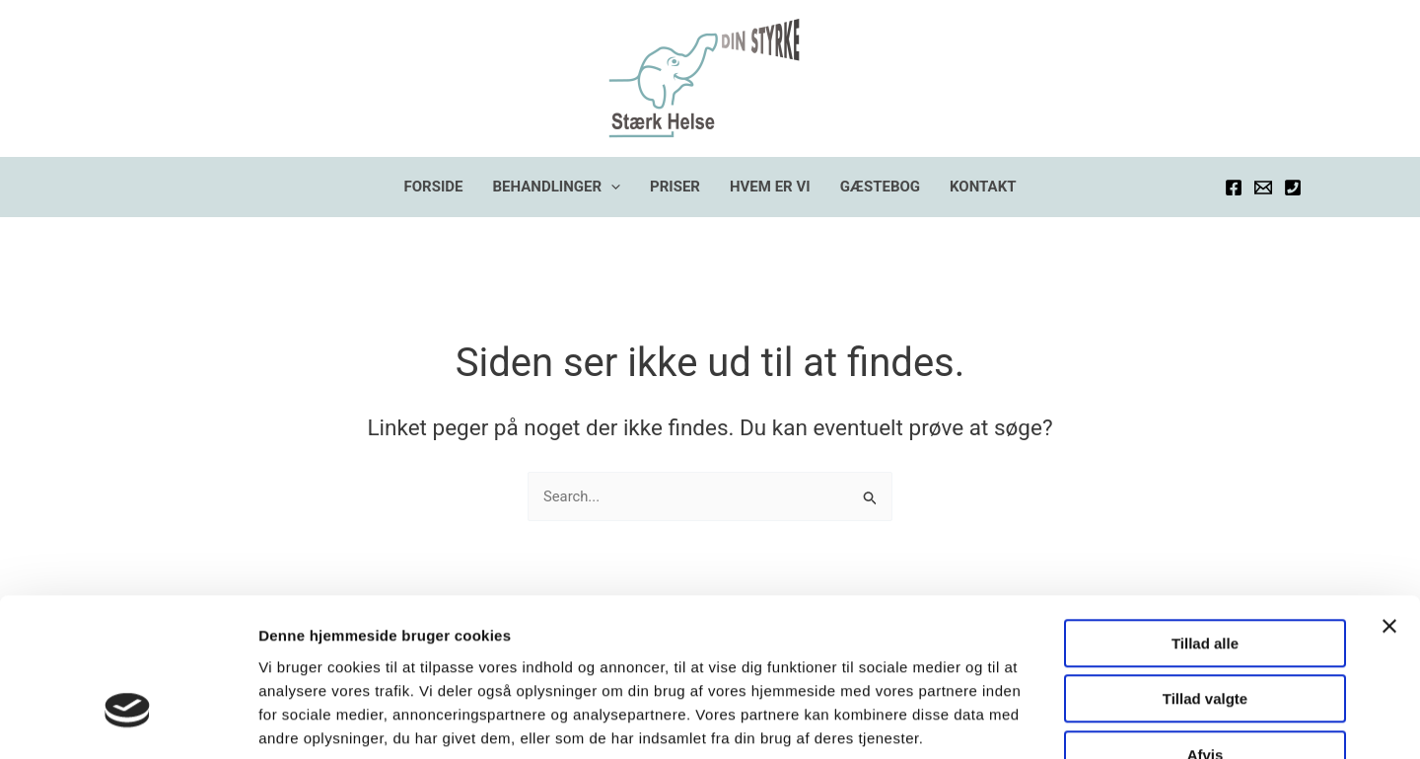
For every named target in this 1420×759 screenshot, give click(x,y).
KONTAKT (983, 186)
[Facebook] (1233, 187)
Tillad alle (1205, 522)
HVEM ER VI (770, 186)
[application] (611, 186)
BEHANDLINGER (557, 186)
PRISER (675, 186)
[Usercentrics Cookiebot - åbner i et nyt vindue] (127, 720)
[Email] (1263, 187)
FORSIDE (433, 186)
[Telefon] (1293, 187)
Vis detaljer (1025, 720)
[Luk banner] (1389, 505)
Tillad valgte (1205, 578)
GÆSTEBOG (880, 186)
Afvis (1205, 634)
